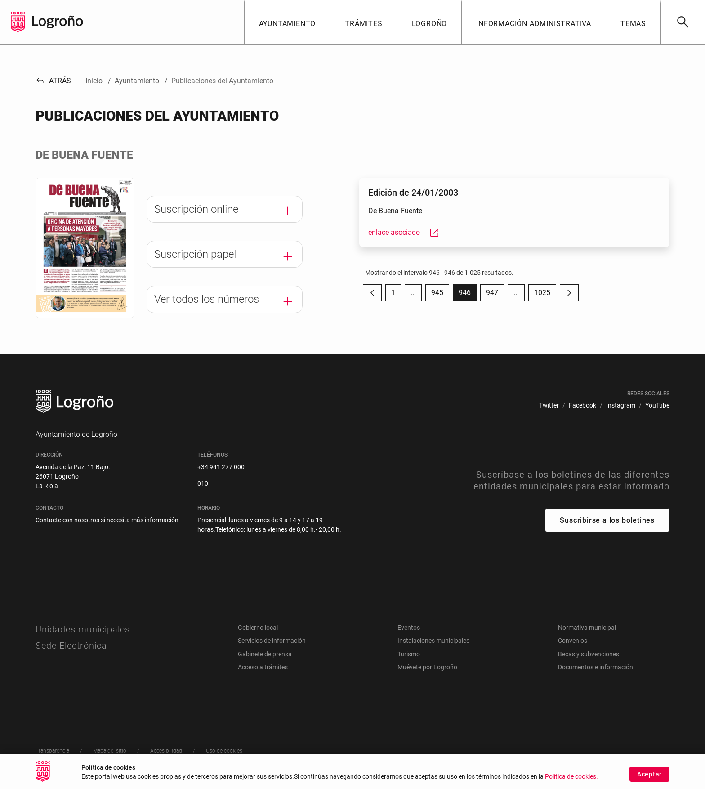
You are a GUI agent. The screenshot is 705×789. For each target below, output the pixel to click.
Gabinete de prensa (265, 654)
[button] (287, 22)
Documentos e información (595, 667)
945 (440, 294)
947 (495, 294)
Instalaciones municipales (433, 640)
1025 (545, 294)
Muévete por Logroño (427, 667)
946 (468, 294)
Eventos (408, 627)
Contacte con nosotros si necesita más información (107, 520)
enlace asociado (404, 232)
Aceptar (649, 777)
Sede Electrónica (71, 645)
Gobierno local (258, 627)
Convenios (572, 640)
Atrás (53, 80)
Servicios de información (272, 640)
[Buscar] (682, 22)
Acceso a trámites (263, 667)
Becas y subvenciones (588, 654)
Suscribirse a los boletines (607, 520)
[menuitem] (549, 405)
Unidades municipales (83, 629)
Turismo (408, 654)
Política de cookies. (571, 780)
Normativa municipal (587, 627)
